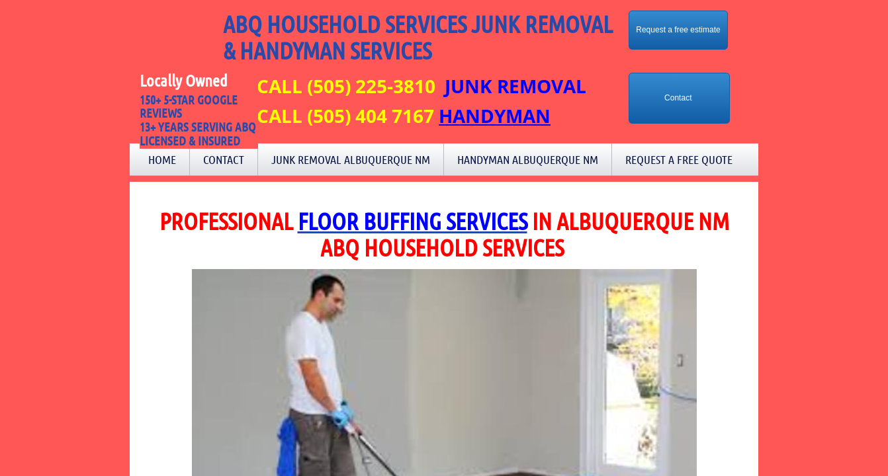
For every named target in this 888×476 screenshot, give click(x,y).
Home (162, 159)
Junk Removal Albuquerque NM (350, 159)
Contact (223, 159)
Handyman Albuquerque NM (527, 159)
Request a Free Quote (679, 159)
